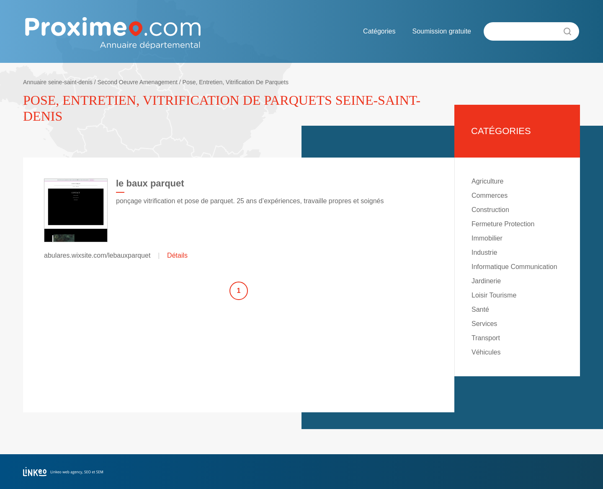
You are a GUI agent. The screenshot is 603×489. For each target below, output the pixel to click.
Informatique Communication (514, 266)
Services (484, 323)
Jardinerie (486, 281)
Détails (177, 255)
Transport (486, 338)
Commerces (490, 195)
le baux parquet (150, 183)
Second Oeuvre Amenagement (137, 82)
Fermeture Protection (503, 224)
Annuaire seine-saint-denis (58, 82)
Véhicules (486, 352)
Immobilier (487, 238)
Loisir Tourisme (494, 295)
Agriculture (487, 181)
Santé (480, 309)
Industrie (484, 252)
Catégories (379, 31)
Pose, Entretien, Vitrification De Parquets (236, 82)
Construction (490, 209)
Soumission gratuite (441, 31)
